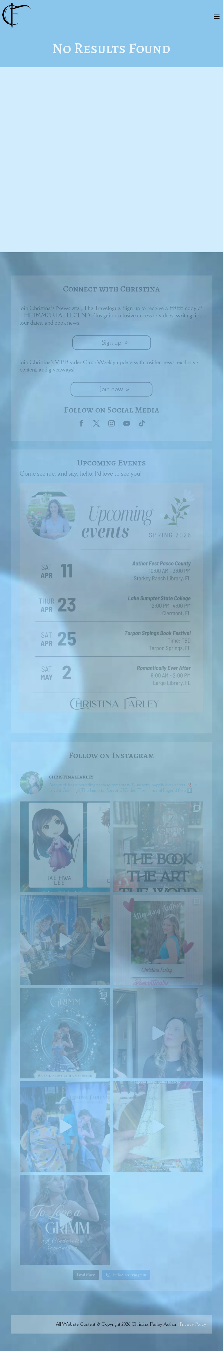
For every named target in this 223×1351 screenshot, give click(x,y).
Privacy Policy (193, 1324)
